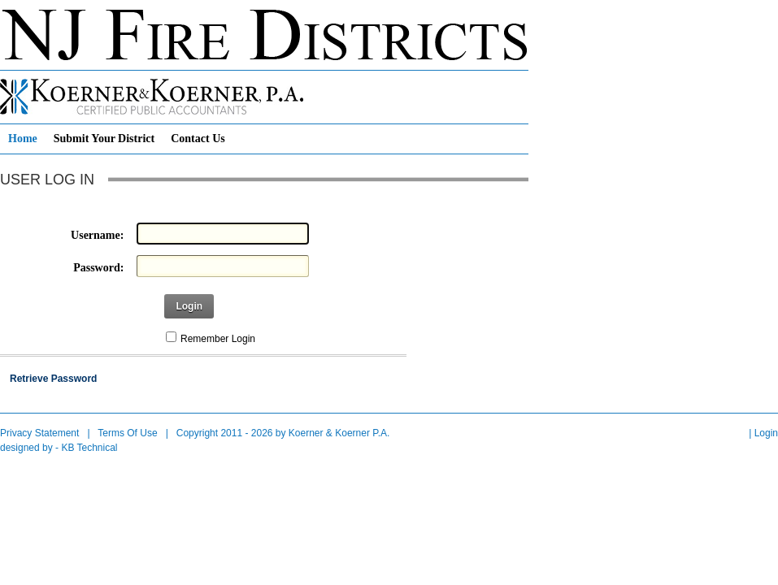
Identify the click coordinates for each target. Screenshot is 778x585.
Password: (98, 268)
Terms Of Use (127, 433)
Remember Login (217, 338)
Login (189, 306)
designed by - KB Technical (59, 447)
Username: (97, 235)
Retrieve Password (53, 378)
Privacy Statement (39, 433)
